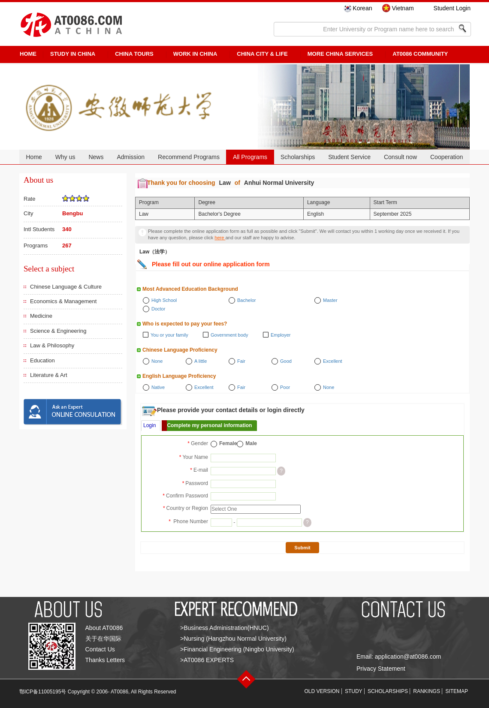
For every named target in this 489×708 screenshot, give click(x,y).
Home (34, 157)
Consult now (400, 157)
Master (330, 300)
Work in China (195, 54)
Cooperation (446, 157)
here (219, 237)
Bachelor (246, 300)
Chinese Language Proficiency (179, 350)
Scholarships (298, 157)
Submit (302, 547)
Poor (285, 387)
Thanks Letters (105, 660)
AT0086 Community (420, 54)
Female (228, 443)
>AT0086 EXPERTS (207, 660)
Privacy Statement (380, 668)
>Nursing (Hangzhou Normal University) (233, 638)
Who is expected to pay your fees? (184, 324)
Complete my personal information (209, 425)
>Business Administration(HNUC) (224, 627)
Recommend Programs (189, 157)
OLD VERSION (322, 691)
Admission (131, 157)
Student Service (349, 157)
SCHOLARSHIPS (388, 691)
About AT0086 (104, 627)
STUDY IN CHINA (72, 54)
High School (164, 300)
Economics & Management (63, 301)
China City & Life (262, 54)
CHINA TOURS (134, 54)
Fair (241, 361)
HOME (28, 54)
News (95, 157)
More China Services (340, 54)
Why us (65, 157)
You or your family (169, 334)
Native (158, 387)
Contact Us (100, 649)
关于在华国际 (103, 638)
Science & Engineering (58, 331)
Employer (280, 334)
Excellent (332, 361)
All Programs (250, 157)
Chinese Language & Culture (66, 286)
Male (251, 443)
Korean (362, 8)
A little (200, 361)
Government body (229, 334)
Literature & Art (48, 375)
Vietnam (403, 8)
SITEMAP (456, 691)
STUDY (353, 691)
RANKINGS (426, 691)
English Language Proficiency (179, 376)
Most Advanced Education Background (190, 289)
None (157, 361)
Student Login (452, 8)
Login (149, 425)
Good (286, 361)
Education (42, 360)
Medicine (41, 316)
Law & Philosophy (52, 345)
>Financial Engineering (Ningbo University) (237, 649)
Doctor (158, 308)
